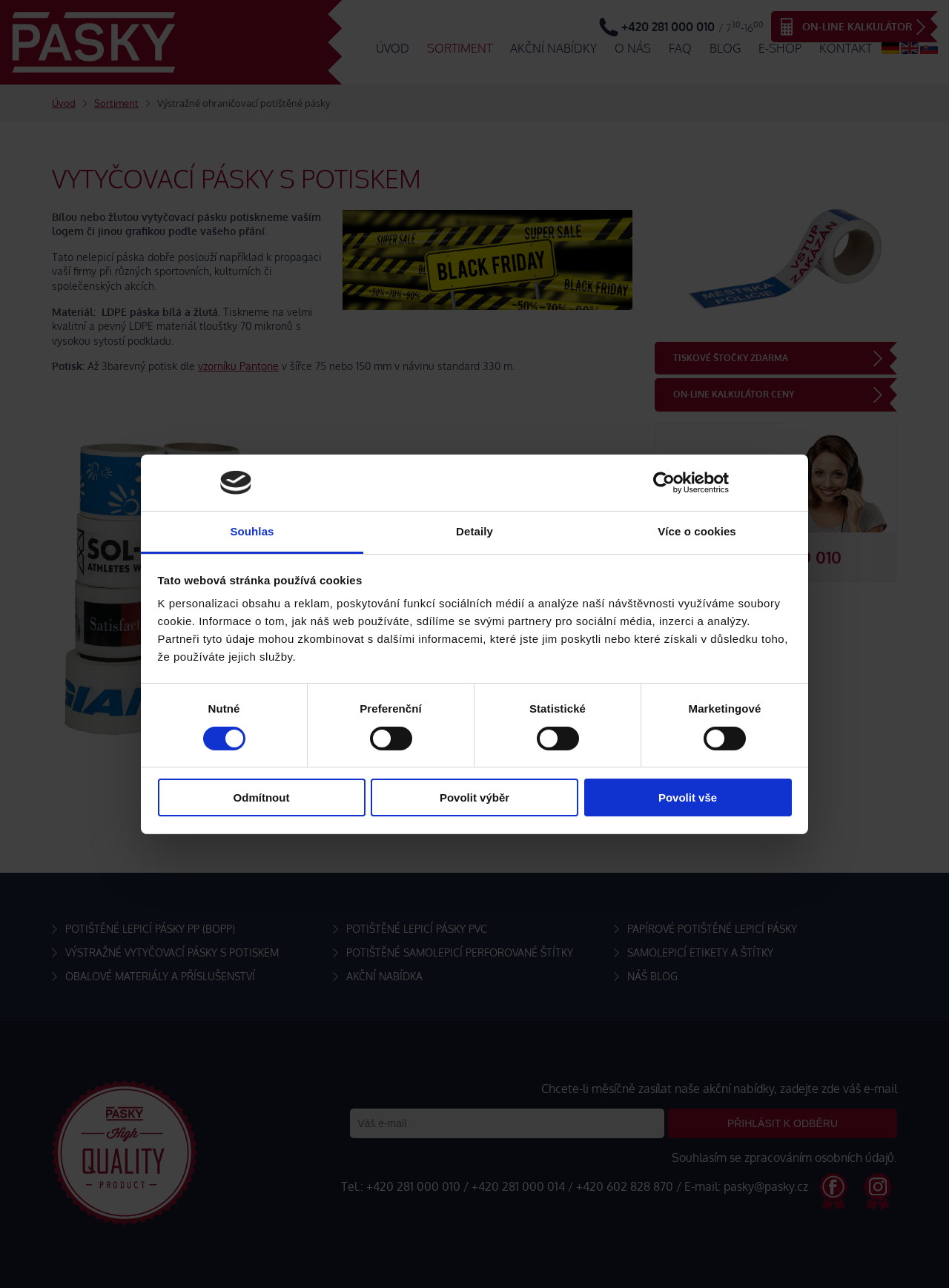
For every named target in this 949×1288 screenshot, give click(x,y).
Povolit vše (687, 797)
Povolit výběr (474, 797)
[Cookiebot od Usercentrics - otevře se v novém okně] (664, 483)
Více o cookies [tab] (697, 531)
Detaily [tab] (474, 531)
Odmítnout (262, 797)
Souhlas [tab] (252, 531)
